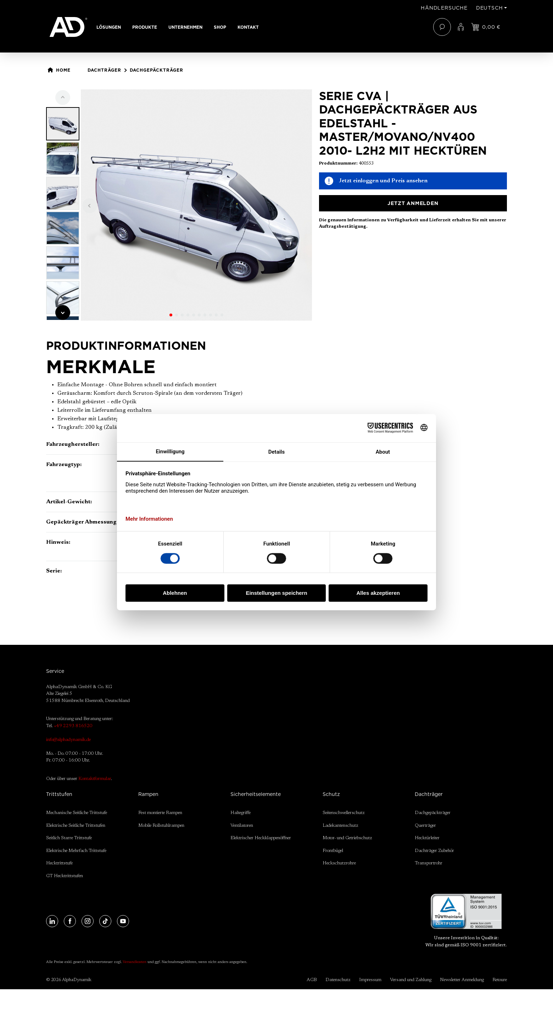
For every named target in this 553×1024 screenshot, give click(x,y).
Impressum (370, 980)
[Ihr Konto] (461, 27)
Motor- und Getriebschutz (347, 838)
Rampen (148, 794)
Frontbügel (333, 850)
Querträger (425, 825)
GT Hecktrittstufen (64, 876)
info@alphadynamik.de (68, 739)
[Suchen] (442, 27)
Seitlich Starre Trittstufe (69, 838)
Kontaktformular (94, 778)
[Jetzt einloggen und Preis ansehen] (485, 27)
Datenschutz (338, 980)
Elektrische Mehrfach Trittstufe (76, 850)
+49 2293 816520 (73, 726)
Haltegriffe (240, 812)
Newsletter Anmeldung (462, 980)
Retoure (499, 980)
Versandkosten (134, 962)
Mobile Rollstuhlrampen (161, 825)
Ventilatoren (241, 825)
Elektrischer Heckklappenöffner (260, 838)
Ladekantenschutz (340, 825)
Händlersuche (444, 7)
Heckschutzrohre (339, 863)
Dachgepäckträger (433, 812)
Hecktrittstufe (59, 863)
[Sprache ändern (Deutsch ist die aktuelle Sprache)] (491, 8)
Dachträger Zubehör (434, 850)
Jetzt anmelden (412, 203)
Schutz (331, 794)
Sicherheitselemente (255, 794)
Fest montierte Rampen (160, 812)
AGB (312, 980)
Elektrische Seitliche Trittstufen (75, 825)
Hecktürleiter (427, 838)
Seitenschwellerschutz (344, 812)
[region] (179, 205)
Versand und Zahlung (410, 980)
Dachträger (429, 794)
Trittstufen (59, 794)
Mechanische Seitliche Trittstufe (76, 812)
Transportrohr (428, 863)
